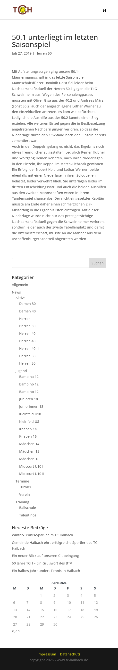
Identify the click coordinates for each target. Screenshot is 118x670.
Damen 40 (27, 311)
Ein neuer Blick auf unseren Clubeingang (45, 555)
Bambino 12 (29, 384)
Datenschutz (70, 654)
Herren (25, 318)
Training (22, 502)
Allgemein (20, 284)
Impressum (47, 654)
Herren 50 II (28, 363)
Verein (24, 494)
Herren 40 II (28, 341)
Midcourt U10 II (31, 473)
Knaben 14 (28, 429)
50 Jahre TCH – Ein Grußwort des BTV (42, 563)
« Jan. (16, 631)
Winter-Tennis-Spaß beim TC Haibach (42, 535)
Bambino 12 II (30, 391)
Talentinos (27, 515)
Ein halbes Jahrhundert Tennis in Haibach (46, 570)
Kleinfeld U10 (30, 414)
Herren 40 (27, 333)
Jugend (21, 370)
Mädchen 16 (29, 459)
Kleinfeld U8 (29, 421)
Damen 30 (27, 303)
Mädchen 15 (29, 451)
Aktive (20, 297)
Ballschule (27, 507)
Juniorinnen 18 (31, 406)
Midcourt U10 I (31, 466)
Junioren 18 (28, 399)
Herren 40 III (29, 348)
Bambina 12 (29, 376)
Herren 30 (27, 326)
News (16, 292)
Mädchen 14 (29, 443)
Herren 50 (43, 53)
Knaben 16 (28, 436)
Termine (22, 481)
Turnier (25, 487)
